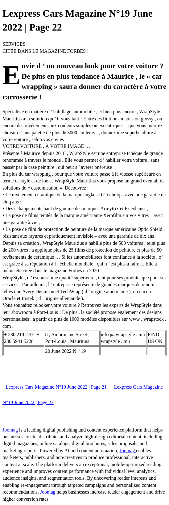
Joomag (10, 429)
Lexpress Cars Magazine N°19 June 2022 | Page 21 (56, 387)
